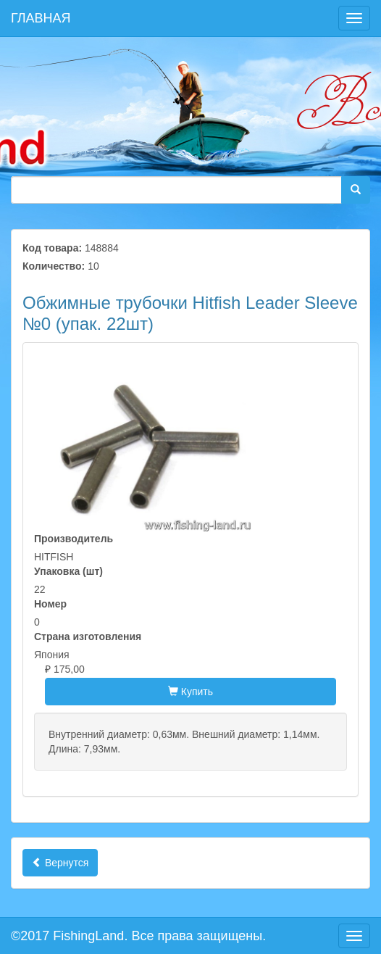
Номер (50, 604)
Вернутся (60, 862)
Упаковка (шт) (68, 571)
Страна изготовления (87, 636)
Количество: (53, 266)
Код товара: (52, 248)
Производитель (73, 538)
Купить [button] (190, 691)
